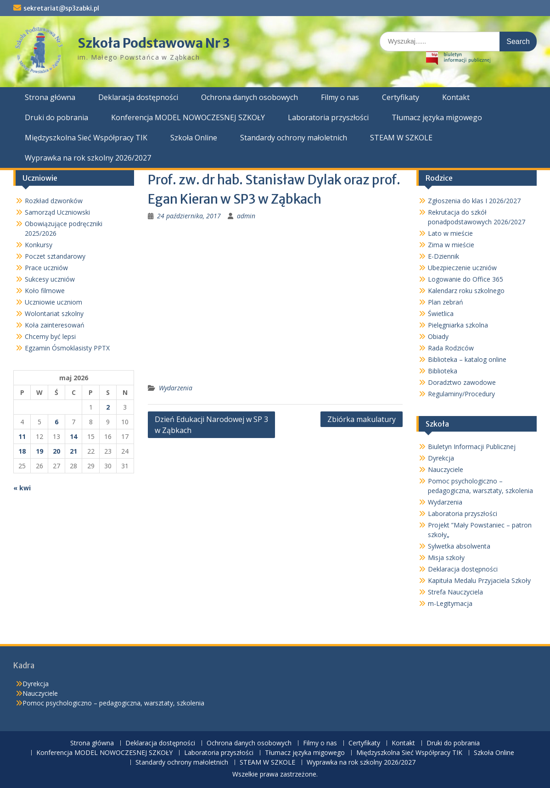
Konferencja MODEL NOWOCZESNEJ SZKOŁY (188, 117)
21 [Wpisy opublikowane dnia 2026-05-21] (73, 451)
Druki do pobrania (56, 117)
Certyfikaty (400, 97)
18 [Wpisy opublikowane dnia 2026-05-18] (22, 451)
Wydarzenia (175, 387)
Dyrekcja (441, 458)
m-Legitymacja (450, 603)
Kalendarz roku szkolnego (466, 290)
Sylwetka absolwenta (459, 546)
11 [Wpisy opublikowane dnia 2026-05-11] (22, 436)
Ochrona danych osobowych (249, 97)
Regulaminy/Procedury (461, 393)
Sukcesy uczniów (50, 279)
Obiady (438, 336)
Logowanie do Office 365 (465, 279)
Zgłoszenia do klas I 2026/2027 (474, 200)
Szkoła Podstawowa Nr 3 (154, 43)
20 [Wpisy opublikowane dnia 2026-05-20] (56, 451)
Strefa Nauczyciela (455, 592)
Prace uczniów (46, 267)
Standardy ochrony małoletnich (293, 138)
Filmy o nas (340, 97)
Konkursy (38, 244)
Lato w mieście (450, 233)
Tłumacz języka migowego (437, 117)
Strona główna (50, 97)
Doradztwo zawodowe (462, 382)
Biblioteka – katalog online (467, 359)
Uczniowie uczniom (53, 302)
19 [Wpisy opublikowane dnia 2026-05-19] (39, 451)
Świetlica (441, 313)
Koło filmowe (45, 290)
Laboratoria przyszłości (328, 117)
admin (246, 215)
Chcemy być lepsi (50, 336)
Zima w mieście (451, 244)
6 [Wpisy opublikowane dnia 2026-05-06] (56, 421)
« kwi (22, 487)
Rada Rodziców (451, 348)
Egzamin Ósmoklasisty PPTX (67, 348)
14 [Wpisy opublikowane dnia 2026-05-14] (73, 436)
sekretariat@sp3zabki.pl (61, 8)
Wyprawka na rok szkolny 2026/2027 (88, 158)
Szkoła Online (193, 138)
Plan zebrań (445, 302)
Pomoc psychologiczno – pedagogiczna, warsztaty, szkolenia (113, 703)
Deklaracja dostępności (138, 97)
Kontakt (456, 97)
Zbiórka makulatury (361, 419)
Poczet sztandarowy (55, 256)
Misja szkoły (446, 557)
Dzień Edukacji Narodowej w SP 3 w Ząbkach (211, 424)
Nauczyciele (445, 469)
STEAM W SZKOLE (401, 138)
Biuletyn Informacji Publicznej (472, 446)
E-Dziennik (443, 256)
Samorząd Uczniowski (57, 212)
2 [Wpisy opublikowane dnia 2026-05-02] (108, 407)
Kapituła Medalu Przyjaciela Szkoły (479, 580)
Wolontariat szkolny (54, 313)
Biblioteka (442, 370)
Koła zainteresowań (54, 325)
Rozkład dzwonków (54, 200)
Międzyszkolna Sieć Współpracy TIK (86, 138)
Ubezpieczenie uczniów (462, 267)
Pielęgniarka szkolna (458, 325)
